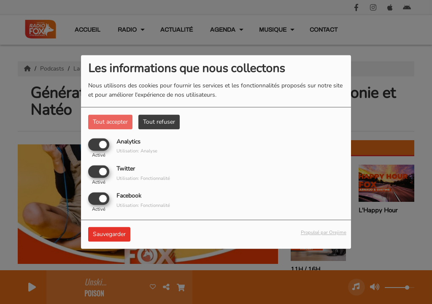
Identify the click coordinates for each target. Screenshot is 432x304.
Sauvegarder (109, 235)
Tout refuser (159, 122)
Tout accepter (110, 122)
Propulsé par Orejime (323, 233)
